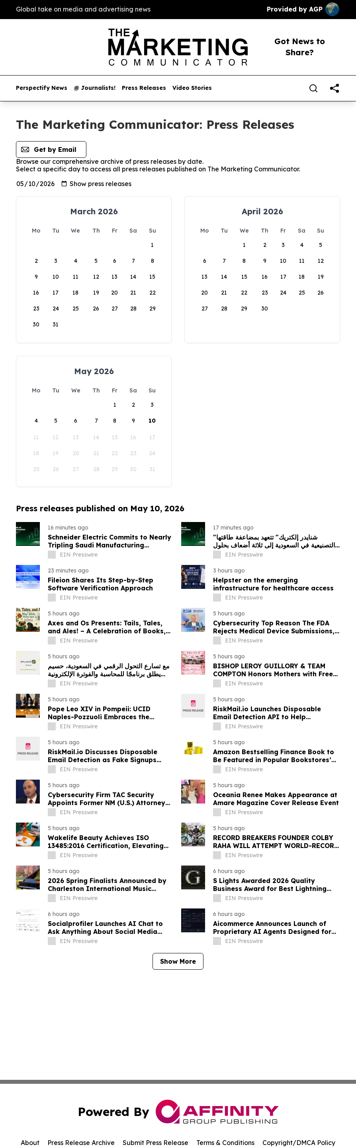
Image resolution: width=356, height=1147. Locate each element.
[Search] (313, 88)
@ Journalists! (94, 88)
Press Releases (144, 88)
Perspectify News (41, 88)
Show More (178, 961)
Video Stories (192, 88)
